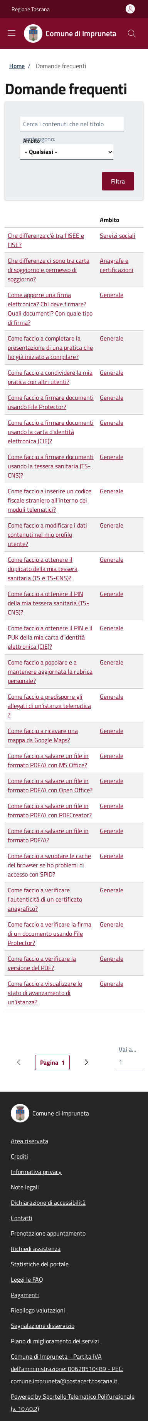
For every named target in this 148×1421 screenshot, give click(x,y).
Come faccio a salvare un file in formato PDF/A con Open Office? (50, 785)
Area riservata (29, 1140)
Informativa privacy (36, 1171)
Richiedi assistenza (36, 1248)
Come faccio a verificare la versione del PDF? (42, 963)
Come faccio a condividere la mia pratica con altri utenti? (50, 377)
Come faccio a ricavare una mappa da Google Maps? (43, 735)
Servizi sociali (117, 235)
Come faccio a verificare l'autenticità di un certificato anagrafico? (45, 899)
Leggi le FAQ (27, 1279)
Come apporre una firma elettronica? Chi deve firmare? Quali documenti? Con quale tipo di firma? (50, 308)
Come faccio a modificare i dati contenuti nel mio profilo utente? (47, 534)
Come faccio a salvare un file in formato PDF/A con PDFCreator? (50, 810)
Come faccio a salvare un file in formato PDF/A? (48, 835)
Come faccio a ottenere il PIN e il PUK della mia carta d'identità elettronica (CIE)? (50, 637)
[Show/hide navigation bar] (11, 33)
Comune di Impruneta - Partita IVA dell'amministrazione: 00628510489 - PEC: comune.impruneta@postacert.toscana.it (67, 1369)
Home (17, 65)
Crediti (19, 1156)
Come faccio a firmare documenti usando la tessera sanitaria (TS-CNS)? (51, 466)
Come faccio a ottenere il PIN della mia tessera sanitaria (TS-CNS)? (48, 603)
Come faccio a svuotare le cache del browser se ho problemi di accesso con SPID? (49, 865)
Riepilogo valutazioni (38, 1310)
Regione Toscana (31, 9)
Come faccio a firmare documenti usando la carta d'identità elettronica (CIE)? (51, 432)
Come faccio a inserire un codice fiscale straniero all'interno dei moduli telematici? (49, 500)
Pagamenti (25, 1294)
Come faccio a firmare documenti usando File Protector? (51, 402)
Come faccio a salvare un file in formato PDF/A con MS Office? (48, 760)
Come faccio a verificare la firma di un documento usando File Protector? (49, 933)
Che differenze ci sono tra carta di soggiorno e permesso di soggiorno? (48, 270)
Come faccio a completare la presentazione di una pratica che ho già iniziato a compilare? (50, 347)
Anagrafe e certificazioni (116, 265)
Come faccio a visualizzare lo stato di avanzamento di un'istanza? (45, 993)
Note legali (25, 1187)
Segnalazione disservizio (42, 1325)
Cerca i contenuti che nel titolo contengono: (63, 131)
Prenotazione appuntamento (48, 1233)
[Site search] (131, 33)
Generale (111, 294)
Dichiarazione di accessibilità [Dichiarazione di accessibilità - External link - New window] (48, 1202)
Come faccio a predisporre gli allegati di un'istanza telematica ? (49, 706)
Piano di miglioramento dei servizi (55, 1341)
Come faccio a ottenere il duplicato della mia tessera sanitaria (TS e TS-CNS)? (42, 569)
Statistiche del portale (40, 1264)
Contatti (21, 1217)
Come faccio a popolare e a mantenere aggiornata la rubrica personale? (50, 671)
